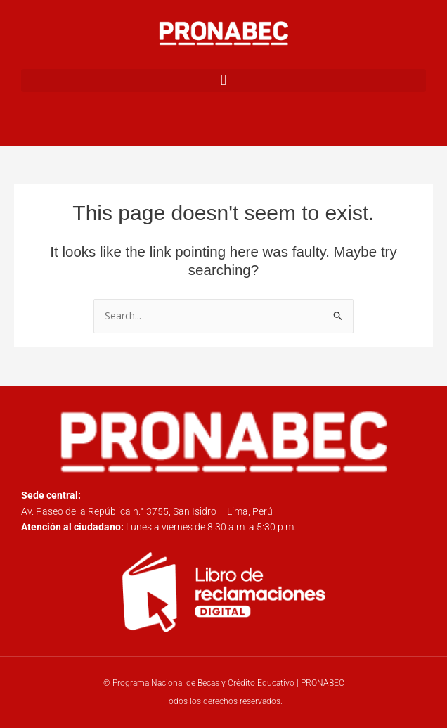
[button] (223, 80)
